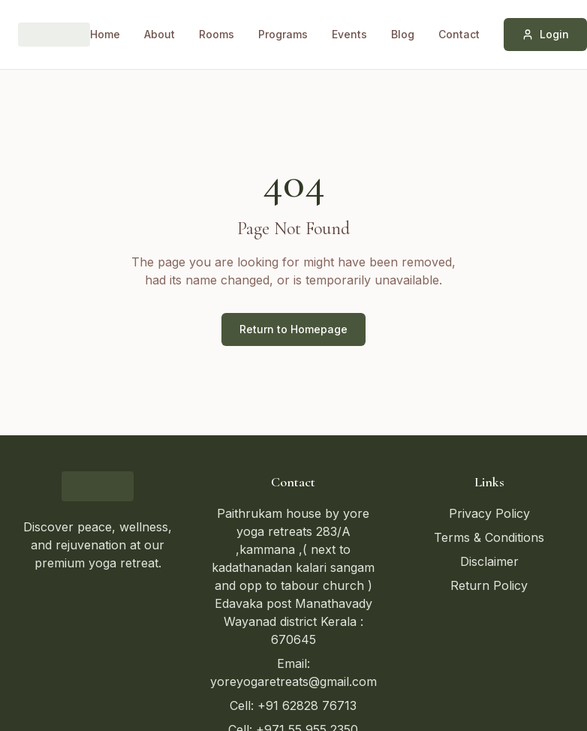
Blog (402, 34)
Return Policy (489, 585)
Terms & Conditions (489, 537)
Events (349, 34)
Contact (459, 34)
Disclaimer (489, 561)
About (159, 34)
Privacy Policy (489, 513)
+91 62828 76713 (307, 705)
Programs (283, 34)
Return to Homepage (293, 329)
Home (105, 34)
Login (545, 34)
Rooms (216, 34)
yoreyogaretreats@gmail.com (293, 681)
